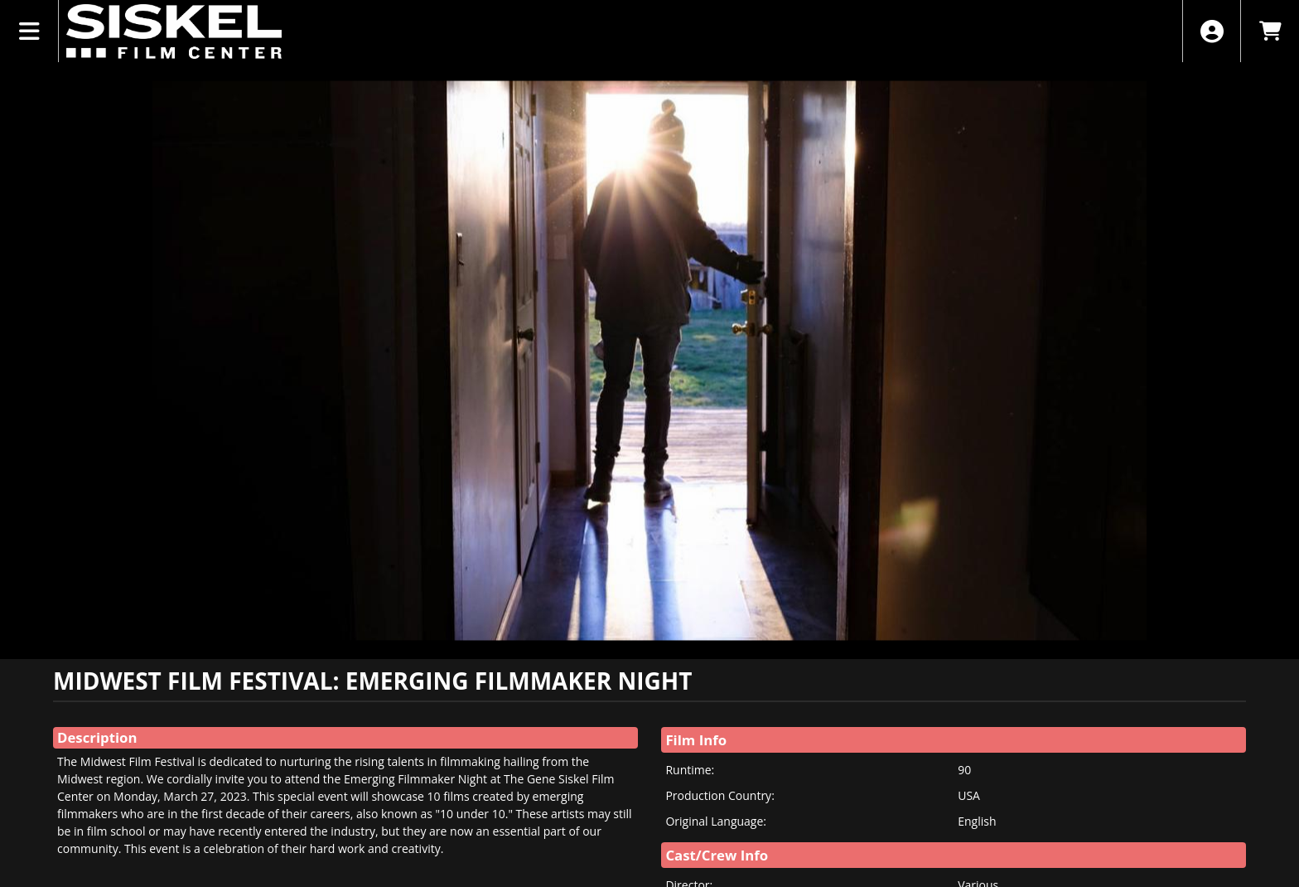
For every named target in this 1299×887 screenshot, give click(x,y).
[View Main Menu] (29, 31)
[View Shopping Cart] (1269, 31)
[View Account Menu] (1211, 31)
